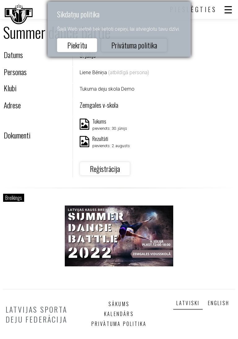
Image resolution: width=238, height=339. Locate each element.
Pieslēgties (193, 9)
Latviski (188, 303)
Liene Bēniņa (93, 72)
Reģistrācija (105, 168)
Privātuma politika (134, 45)
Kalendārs (119, 314)
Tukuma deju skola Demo (107, 89)
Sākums (119, 304)
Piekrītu (77, 45)
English (218, 303)
